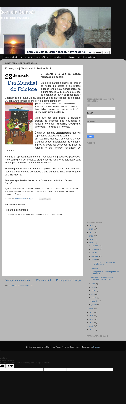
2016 (91, 316)
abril (93, 294)
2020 (91, 239)
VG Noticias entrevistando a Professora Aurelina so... (102, 278)
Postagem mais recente (18, 280)
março (94, 298)
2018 (91, 309)
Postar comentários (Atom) (22, 286)
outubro (94, 253)
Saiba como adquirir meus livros (81, 57)
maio (93, 291)
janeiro (94, 304)
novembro (95, 249)
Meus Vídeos (42, 57)
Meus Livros (26, 57)
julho (93, 284)
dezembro (95, 246)
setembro (95, 256)
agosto (94, 260)
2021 (91, 236)
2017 (91, 312)
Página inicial (11, 57)
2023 (91, 229)
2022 (91, 232)
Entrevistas (57, 57)
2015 (91, 319)
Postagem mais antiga (68, 280)
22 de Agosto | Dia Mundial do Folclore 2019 (103, 264)
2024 (91, 226)
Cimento (94, 268)
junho (93, 287)
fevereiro (95, 301)
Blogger (96, 347)
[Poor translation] (9, 366)
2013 (91, 326)
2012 (91, 330)
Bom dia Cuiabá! (17, 12)
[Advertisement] (104, 77)
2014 (91, 323)
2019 (91, 243)
